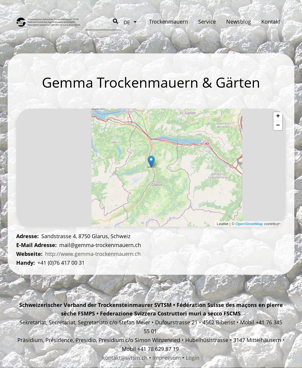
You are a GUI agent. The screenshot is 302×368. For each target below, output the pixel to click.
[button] (151, 162)
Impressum (166, 357)
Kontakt (207, 21)
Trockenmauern (104, 21)
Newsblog (175, 21)
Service (143, 21)
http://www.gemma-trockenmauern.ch (93, 253)
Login (192, 357)
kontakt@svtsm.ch (124, 357)
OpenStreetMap (249, 224)
